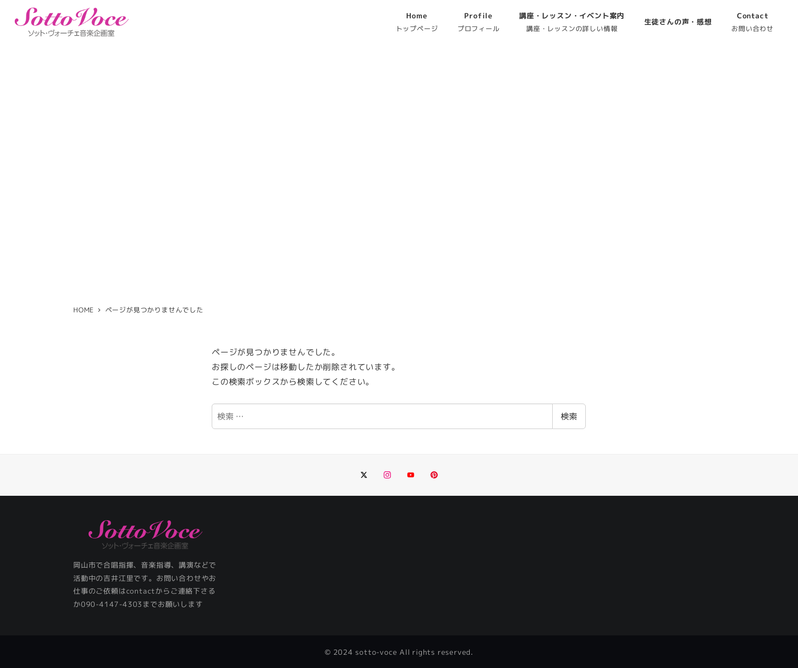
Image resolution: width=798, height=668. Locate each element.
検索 (569, 416)
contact (141, 591)
